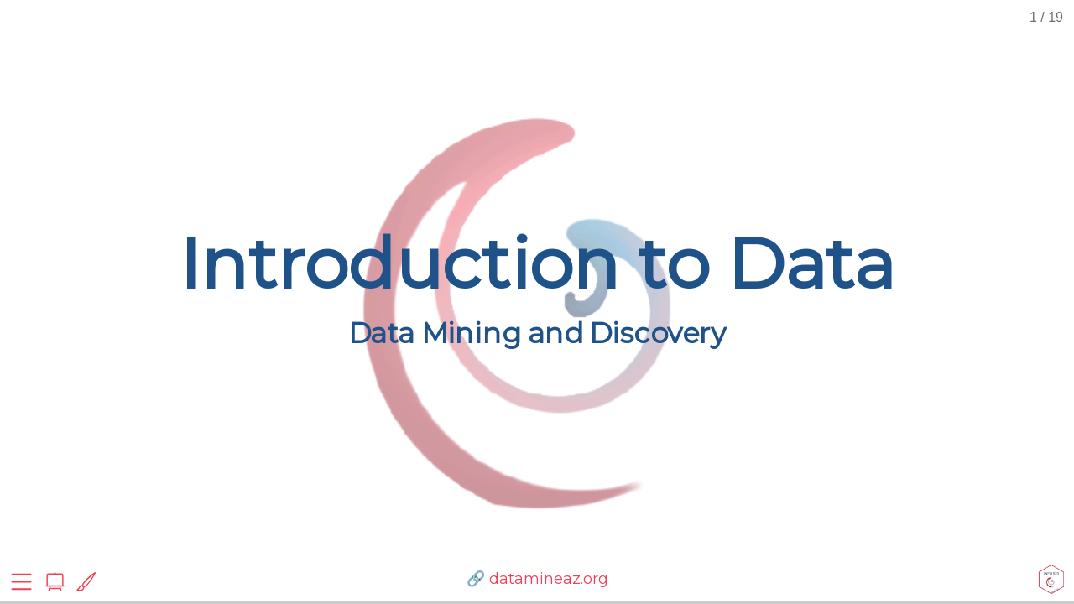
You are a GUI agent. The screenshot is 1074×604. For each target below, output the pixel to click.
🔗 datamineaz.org (537, 579)
